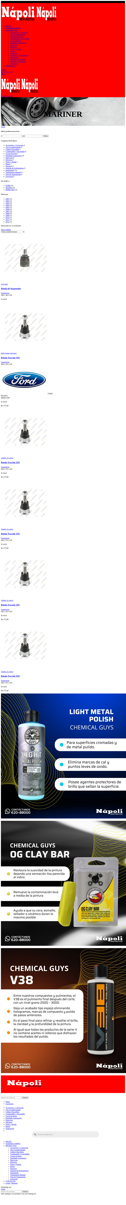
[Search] (3, 70)
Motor (12, 51)
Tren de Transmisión (17, 62)
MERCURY (10, 190)
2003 (7, 203)
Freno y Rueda (15, 49)
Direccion (13, 45)
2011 (7, 220)
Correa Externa (15, 41)
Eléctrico (13, 47)
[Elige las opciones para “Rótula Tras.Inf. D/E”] (9, 353)
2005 (7, 207)
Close (3, 127)
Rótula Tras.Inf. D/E (10, 358)
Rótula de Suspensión (11, 288)
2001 (7, 199)
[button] (7, 458)
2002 (7, 201)
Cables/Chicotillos (17, 37)
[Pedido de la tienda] (12, 232)
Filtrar (46, 136)
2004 (7, 205)
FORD (8, 186)
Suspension (14, 57)
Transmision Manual (17, 60)
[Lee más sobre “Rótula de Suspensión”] (4, 284)
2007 (7, 211)
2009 (7, 216)
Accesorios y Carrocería (19, 32)
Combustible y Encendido (19, 39)
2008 (7, 213)
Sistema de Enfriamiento (19, 55)
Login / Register (12, 1183)
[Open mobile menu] (3, 74)
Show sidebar (6, 230)
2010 (7, 218)
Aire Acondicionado (17, 35)
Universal (13, 64)
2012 (7, 222)
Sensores (13, 53)
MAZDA (9, 188)
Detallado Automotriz (18, 43)
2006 (7, 209)
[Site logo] (18, 22)
